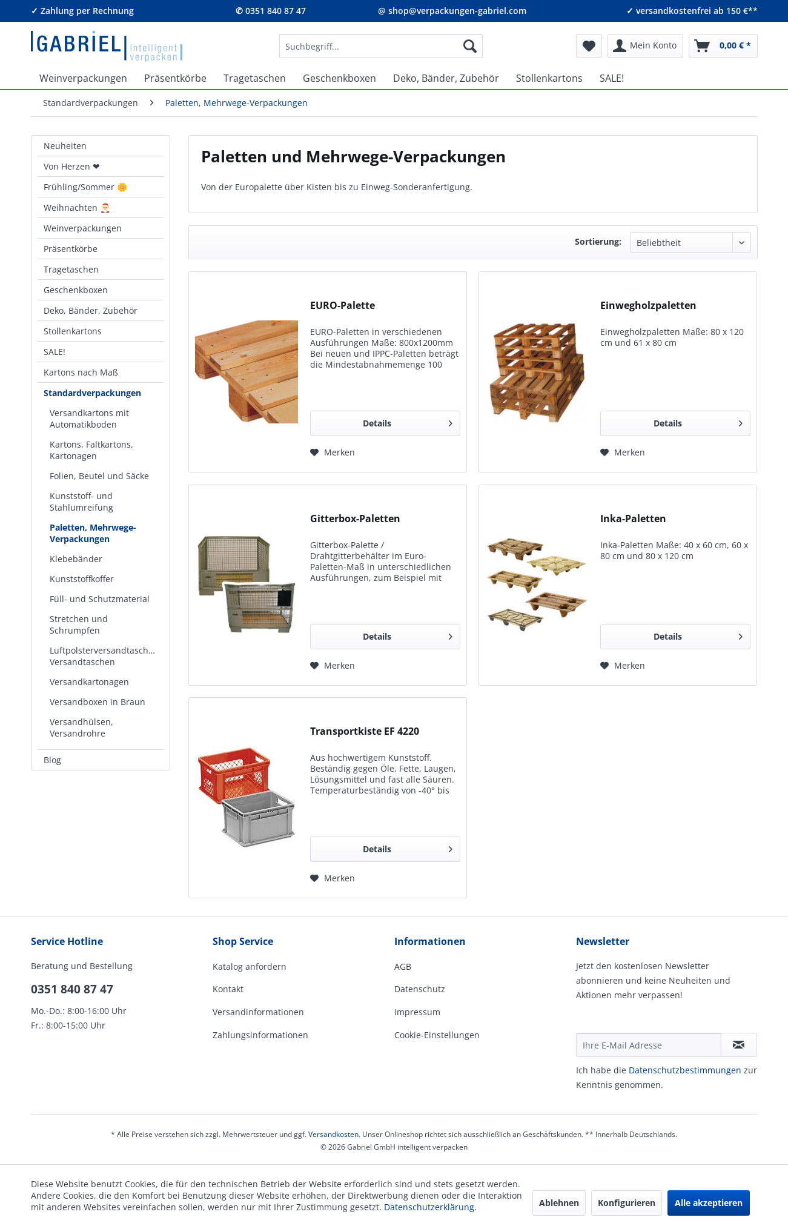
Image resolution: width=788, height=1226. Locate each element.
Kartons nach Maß (81, 372)
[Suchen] (470, 46)
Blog (52, 760)
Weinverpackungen (83, 228)
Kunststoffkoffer (82, 579)
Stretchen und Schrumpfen (79, 624)
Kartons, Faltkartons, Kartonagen (91, 450)
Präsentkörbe (71, 248)
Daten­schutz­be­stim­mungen (685, 1070)
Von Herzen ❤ (72, 166)
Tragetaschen (71, 269)
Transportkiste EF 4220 (364, 731)
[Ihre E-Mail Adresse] (648, 1045)
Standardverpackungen (92, 393)
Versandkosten (333, 1134)
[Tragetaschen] (254, 78)
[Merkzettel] (589, 46)
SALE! (54, 351)
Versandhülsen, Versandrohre (81, 727)
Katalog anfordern (249, 966)
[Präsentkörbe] (175, 78)
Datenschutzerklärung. (430, 1207)
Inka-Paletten (633, 518)
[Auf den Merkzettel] (332, 452)
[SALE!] (611, 78)
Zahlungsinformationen (260, 1035)
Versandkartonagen (89, 682)
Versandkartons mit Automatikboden (89, 418)
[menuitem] (381, 46)
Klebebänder (76, 559)
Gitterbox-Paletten (355, 518)
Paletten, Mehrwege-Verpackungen (93, 533)
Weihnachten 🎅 (77, 207)
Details (407, 421)
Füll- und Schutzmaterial (100, 599)
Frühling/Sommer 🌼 (85, 187)
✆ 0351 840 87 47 (271, 10)
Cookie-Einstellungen (437, 1035)
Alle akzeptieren (709, 1202)
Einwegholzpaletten (648, 305)
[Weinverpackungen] (83, 78)
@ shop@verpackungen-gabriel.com (452, 10)
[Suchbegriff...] (381, 46)
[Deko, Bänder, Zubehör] (446, 78)
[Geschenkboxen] (339, 78)
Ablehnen (559, 1202)
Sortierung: (598, 241)
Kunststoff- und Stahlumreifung (81, 501)
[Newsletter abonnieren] (739, 1045)
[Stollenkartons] (549, 78)
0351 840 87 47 (72, 989)
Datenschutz (419, 989)
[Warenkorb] (723, 46)
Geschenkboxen (76, 290)
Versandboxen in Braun (97, 701)
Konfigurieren (626, 1202)
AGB (402, 966)
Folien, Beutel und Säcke (99, 476)
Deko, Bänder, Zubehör (90, 310)
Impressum (417, 1012)
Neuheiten (65, 145)
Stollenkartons (73, 331)
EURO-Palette (342, 305)
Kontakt (228, 989)
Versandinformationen (258, 1012)
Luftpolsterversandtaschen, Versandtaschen (105, 656)
